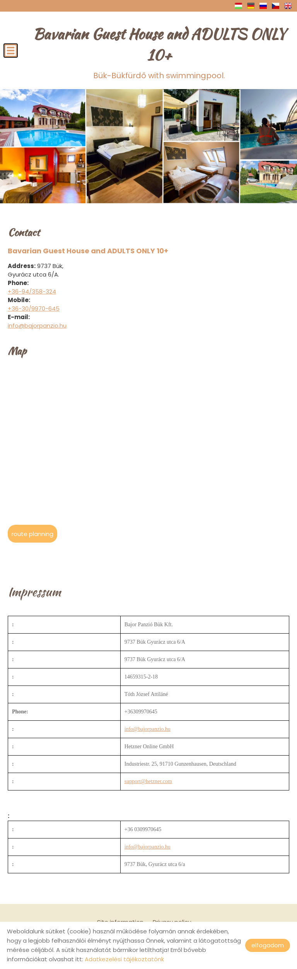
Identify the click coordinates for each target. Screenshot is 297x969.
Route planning (32, 533)
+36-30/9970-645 (34, 308)
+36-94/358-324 (32, 291)
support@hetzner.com (148, 781)
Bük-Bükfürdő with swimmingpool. (159, 52)
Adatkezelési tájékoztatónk (124, 959)
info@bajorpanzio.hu (37, 325)
